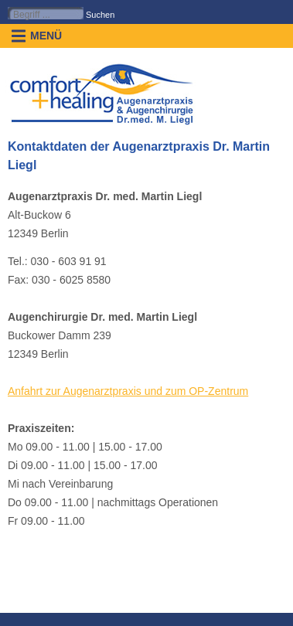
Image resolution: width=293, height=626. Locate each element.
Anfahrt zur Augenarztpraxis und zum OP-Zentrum (128, 391)
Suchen (100, 14)
